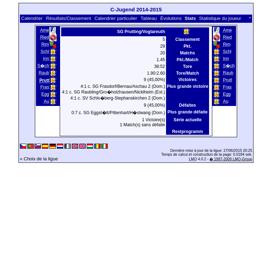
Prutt (227, 80)
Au (46, 101)
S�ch (43, 65)
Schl (45, 51)
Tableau (148, 18)
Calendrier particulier (116, 18)
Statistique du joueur (220, 18)
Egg (45, 94)
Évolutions (171, 18)
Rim (45, 44)
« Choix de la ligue (39, 158)
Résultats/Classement (68, 18)
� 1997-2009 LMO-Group (230, 159)
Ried (44, 37)
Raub (44, 72)
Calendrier (32, 18)
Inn (46, 58)
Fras (45, 87)
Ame (44, 30)
